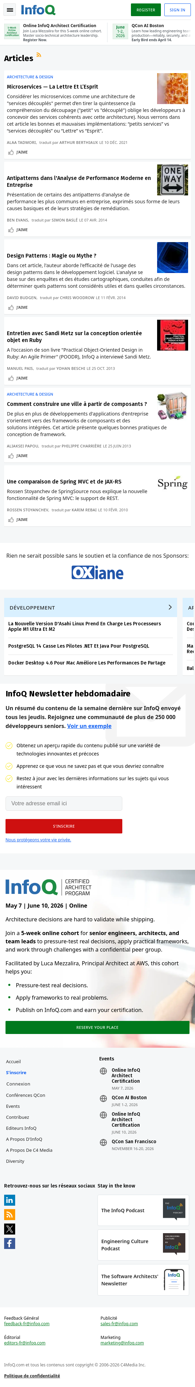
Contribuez (17, 1117)
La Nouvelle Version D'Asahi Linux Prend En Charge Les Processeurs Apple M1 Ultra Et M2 (84, 626)
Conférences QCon (25, 1095)
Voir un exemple (89, 726)
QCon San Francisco (134, 1142)
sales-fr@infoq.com (119, 1324)
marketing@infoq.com (122, 1343)
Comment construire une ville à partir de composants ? (77, 404)
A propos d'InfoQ (24, 1139)
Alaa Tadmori (21, 142)
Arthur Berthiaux (78, 142)
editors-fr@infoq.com (24, 1343)
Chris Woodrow (77, 297)
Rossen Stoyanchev (27, 509)
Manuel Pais (20, 368)
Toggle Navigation (10, 10)
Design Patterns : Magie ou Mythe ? (51, 255)
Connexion (18, 1084)
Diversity (15, 1161)
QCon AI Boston (129, 1098)
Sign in (177, 9)
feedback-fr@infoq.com (27, 1324)
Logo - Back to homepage (38, 9)
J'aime (22, 152)
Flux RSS (39, 55)
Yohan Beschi (71, 368)
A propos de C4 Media (29, 1150)
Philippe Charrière (82, 445)
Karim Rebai (84, 509)
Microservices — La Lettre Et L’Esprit (52, 86)
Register (145, 9)
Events (13, 1106)
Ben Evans (17, 220)
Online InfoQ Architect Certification (126, 1076)
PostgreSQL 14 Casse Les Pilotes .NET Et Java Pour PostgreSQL (78, 646)
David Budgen (22, 297)
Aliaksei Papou (22, 445)
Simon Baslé (65, 220)
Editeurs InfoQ (21, 1128)
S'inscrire (16, 1072)
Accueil (13, 1061)
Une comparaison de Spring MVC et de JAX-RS (64, 481)
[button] (64, 826)
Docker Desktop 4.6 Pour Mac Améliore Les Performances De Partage (86, 663)
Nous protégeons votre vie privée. (38, 840)
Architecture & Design (30, 77)
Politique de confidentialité (32, 1376)
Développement (32, 607)
